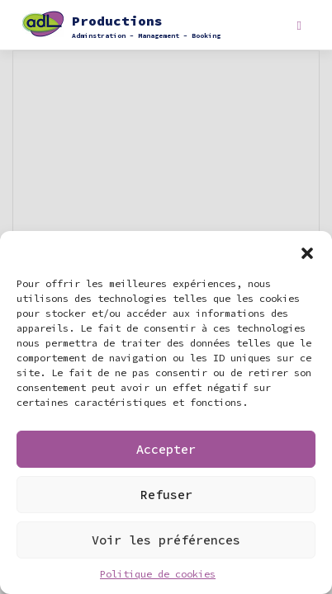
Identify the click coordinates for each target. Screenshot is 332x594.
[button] (307, 251)
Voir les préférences (166, 540)
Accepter (166, 449)
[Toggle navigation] (299, 25)
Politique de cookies (158, 574)
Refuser (166, 494)
